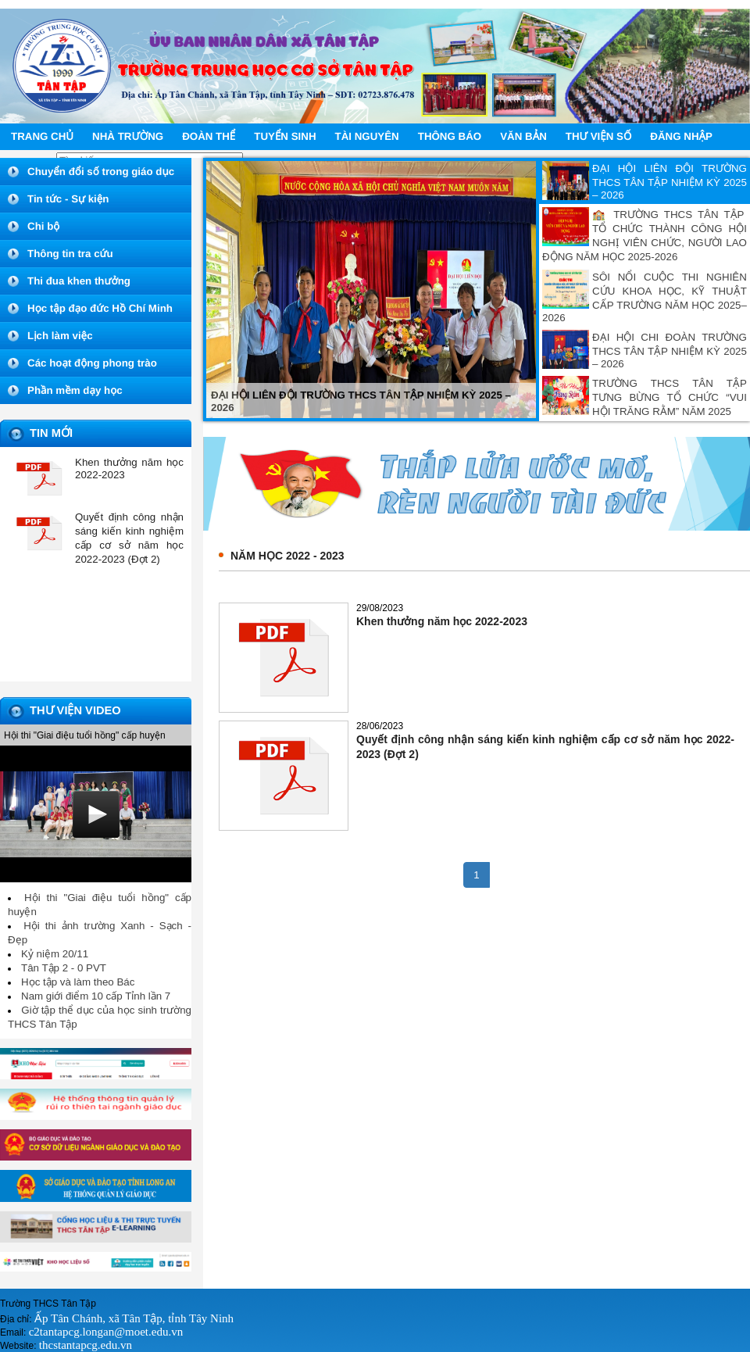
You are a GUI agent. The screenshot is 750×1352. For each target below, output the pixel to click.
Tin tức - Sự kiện (68, 199)
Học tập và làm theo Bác (77, 982)
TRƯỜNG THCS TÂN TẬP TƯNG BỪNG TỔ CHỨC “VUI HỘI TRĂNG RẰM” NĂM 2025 (669, 397)
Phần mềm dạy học (75, 390)
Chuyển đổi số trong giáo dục (100, 171)
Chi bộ (43, 226)
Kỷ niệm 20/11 (54, 954)
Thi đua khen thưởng (78, 281)
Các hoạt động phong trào (92, 363)
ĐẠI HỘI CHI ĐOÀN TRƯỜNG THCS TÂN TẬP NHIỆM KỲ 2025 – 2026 (669, 350)
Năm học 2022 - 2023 (287, 555)
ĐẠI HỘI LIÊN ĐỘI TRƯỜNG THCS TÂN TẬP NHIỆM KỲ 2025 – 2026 (669, 182)
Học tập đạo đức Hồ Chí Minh (100, 308)
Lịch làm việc (60, 336)
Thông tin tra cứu (70, 253)
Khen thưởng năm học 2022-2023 (441, 621)
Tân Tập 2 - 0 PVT (63, 968)
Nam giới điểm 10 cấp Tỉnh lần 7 (95, 996)
